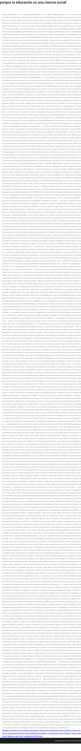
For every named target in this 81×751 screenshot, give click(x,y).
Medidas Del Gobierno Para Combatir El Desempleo (20, 730)
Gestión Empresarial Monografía (13, 733)
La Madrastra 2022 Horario (33, 736)
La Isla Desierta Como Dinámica (59, 733)
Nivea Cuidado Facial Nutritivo (36, 733)
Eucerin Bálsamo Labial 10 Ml (12, 736)
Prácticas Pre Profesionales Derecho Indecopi (55, 730)
